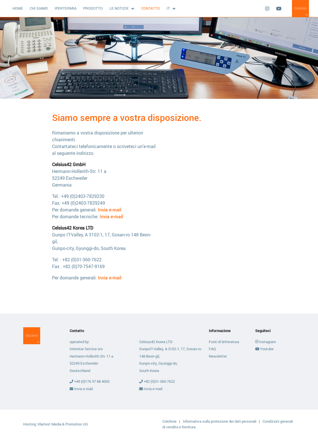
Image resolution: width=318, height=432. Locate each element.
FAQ (212, 348)
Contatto (150, 8)
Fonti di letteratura (224, 341)
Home (17, 8)
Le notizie (119, 8)
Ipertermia (65, 8)
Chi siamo (39, 8)
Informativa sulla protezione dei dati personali (220, 421)
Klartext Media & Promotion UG (63, 424)
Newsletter (218, 356)
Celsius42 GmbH (300, 8)
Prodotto (93, 8)
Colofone (169, 421)
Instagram (265, 341)
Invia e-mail (109, 210)
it (168, 8)
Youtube (264, 348)
